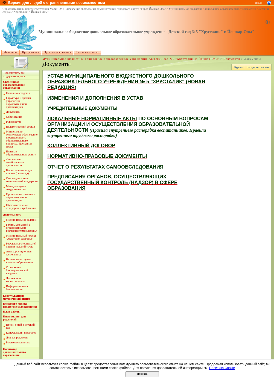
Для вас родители (17, 337)
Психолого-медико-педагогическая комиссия (20, 305)
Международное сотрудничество (16, 188)
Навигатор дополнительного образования (14, 352)
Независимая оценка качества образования (19, 261)
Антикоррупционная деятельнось (18, 253)
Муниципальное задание (21, 219)
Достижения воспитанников (15, 280)
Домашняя (10, 52)
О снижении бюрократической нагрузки (17, 270)
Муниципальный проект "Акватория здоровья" (21, 237)
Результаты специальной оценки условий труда (21, 245)
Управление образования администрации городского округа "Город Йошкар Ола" (115, 8)
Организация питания (57, 52)
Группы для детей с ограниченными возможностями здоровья (21, 227)
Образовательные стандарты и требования (21, 207)
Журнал (238, 67)
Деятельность (12, 214)
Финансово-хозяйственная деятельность (15, 162)
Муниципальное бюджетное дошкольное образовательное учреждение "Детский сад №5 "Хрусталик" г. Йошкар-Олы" (146, 32)
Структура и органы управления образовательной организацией (18, 102)
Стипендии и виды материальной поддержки (22, 180)
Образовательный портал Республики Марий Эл (32, 8)
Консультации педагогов (21, 332)
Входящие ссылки (258, 67)
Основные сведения (18, 93)
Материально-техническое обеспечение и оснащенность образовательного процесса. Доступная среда (21, 139)
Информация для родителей (14, 318)
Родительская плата (18, 342)
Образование (14, 116)
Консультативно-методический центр (16, 297)
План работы (12, 311)
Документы (231, 58)
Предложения (30, 52)
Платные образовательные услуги (21, 153)
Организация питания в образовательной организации (20, 197)
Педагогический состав (20, 126)
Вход (258, 2)
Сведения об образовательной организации (14, 84)
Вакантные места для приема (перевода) (19, 172)
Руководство (13, 121)
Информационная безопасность (17, 288)
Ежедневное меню (87, 52)
